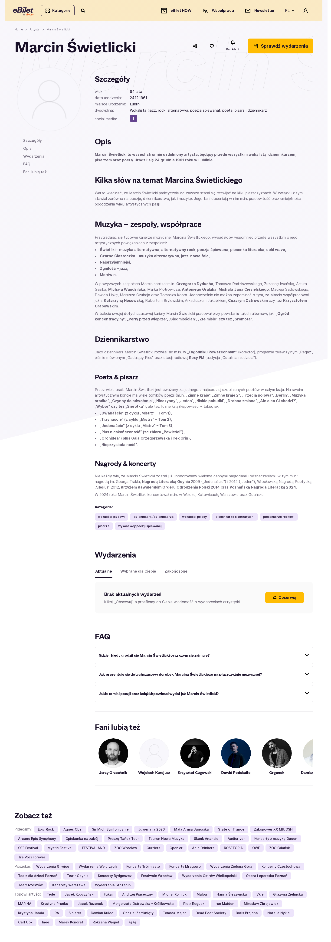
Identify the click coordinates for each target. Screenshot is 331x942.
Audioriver (236, 840)
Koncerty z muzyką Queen (275, 840)
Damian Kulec (102, 914)
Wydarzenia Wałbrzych (98, 868)
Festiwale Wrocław (157, 877)
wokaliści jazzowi (111, 518)
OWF (256, 849)
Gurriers (153, 849)
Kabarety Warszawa (68, 886)
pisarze (103, 527)
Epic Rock (46, 831)
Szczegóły (32, 142)
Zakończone (175, 572)
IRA (56, 914)
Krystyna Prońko (54, 905)
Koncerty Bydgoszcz (115, 877)
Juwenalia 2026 (151, 831)
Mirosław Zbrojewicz (261, 905)
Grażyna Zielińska (288, 896)
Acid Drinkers (203, 849)
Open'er (176, 849)
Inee (45, 924)
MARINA (24, 905)
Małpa (202, 896)
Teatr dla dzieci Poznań (37, 877)
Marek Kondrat (71, 924)
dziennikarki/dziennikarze (154, 518)
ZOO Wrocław (125, 849)
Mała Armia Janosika (191, 831)
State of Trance (231, 831)
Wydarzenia (33, 157)
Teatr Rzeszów (30, 886)
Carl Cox (25, 924)
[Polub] (211, 47)
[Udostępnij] (195, 47)
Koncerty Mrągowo (185, 868)
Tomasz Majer (174, 914)
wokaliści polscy (194, 518)
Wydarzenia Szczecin (113, 886)
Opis (27, 149)
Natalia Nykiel (279, 914)
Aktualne (103, 572)
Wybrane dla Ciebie (138, 572)
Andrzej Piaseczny (137, 896)
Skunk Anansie (206, 840)
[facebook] (133, 119)
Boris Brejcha (247, 914)
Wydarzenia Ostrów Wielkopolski (209, 877)
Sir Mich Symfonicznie (110, 831)
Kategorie (59, 11)
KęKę (132, 924)
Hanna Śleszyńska (231, 896)
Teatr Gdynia (77, 877)
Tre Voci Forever (31, 859)
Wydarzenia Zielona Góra (231, 868)
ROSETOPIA (233, 849)
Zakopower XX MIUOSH (273, 831)
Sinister (75, 914)
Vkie (260, 896)
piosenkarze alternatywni (235, 518)
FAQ (26, 165)
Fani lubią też (35, 173)
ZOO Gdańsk (279, 849)
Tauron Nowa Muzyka (166, 840)
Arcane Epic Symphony (37, 840)
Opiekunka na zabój (82, 840)
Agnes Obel (72, 831)
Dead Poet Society (211, 914)
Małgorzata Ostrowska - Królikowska (143, 905)
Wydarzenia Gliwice (52, 868)
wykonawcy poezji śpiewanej (140, 527)
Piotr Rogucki (194, 905)
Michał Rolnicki (174, 896)
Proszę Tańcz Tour (123, 840)
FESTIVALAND (93, 849)
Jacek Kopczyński (79, 896)
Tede (51, 896)
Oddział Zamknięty (138, 914)
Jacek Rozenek (90, 905)
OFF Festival (28, 849)
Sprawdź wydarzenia (280, 47)
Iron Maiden (224, 905)
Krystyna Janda (31, 914)
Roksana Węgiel (106, 924)
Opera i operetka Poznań (266, 877)
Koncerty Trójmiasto (143, 868)
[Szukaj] (85, 11)
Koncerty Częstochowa (281, 868)
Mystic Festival (60, 849)
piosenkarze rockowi (279, 518)
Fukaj (108, 896)
